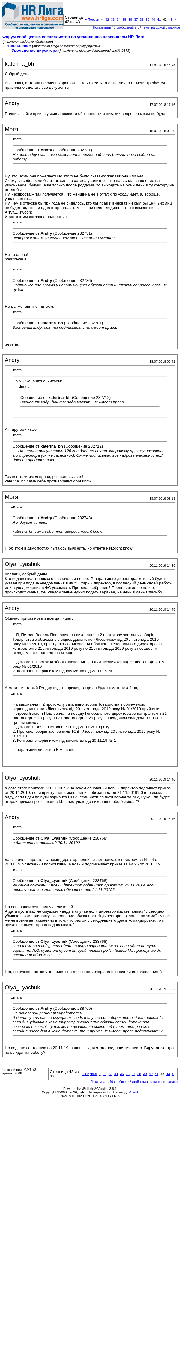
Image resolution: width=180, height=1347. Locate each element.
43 (170, 19)
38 (141, 19)
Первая (92, 19)
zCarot (133, 1092)
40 (153, 19)
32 (107, 19)
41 (159, 19)
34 (118, 19)
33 (113, 19)
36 (130, 19)
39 (147, 19)
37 (136, 19)
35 (124, 19)
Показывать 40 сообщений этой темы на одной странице (134, 1081)
